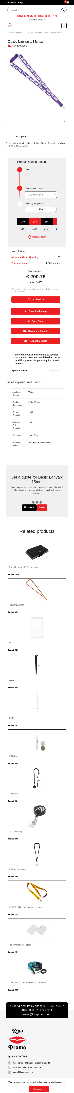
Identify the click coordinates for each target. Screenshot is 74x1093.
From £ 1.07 (13, 725)
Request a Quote (35, 341)
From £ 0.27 (13, 650)
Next (42, 507)
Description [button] (21, 136)
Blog (20, 2)
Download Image (35, 311)
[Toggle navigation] (64, 25)
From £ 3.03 (13, 763)
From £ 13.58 (13, 574)
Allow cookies (39, 1089)
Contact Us (11, 2)
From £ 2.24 (13, 801)
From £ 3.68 (13, 877)
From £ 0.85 (13, 839)
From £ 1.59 (13, 914)
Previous (29, 507)
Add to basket (36, 299)
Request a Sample (35, 331)
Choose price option (33, 188)
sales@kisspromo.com (37, 19)
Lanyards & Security (33, 33)
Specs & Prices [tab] (19, 370)
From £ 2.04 (13, 688)
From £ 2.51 (13, 952)
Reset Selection (37, 237)
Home (10, 33)
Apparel (19, 33)
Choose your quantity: (34, 204)
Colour (28, 170)
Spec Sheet (35, 321)
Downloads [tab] (54, 370)
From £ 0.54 (13, 612)
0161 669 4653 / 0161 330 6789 (37, 16)
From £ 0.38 (13, 990)
